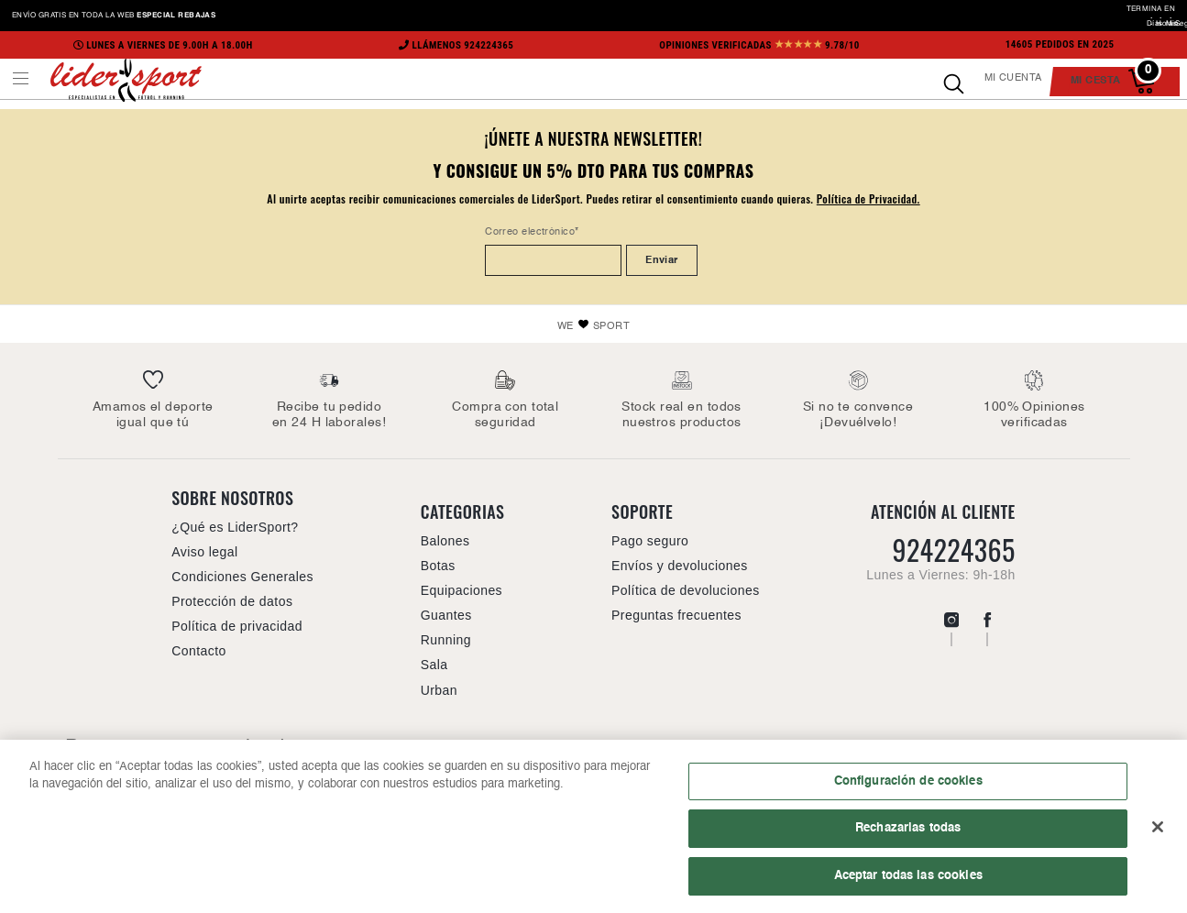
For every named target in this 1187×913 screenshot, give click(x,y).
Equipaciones (461, 590)
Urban (439, 690)
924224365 (953, 550)
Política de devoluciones (685, 590)
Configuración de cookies (908, 786)
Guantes (446, 615)
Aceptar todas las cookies (908, 881)
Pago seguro (649, 541)
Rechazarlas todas (908, 834)
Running (446, 639)
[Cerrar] (1158, 832)
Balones (445, 541)
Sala (434, 664)
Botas (438, 565)
